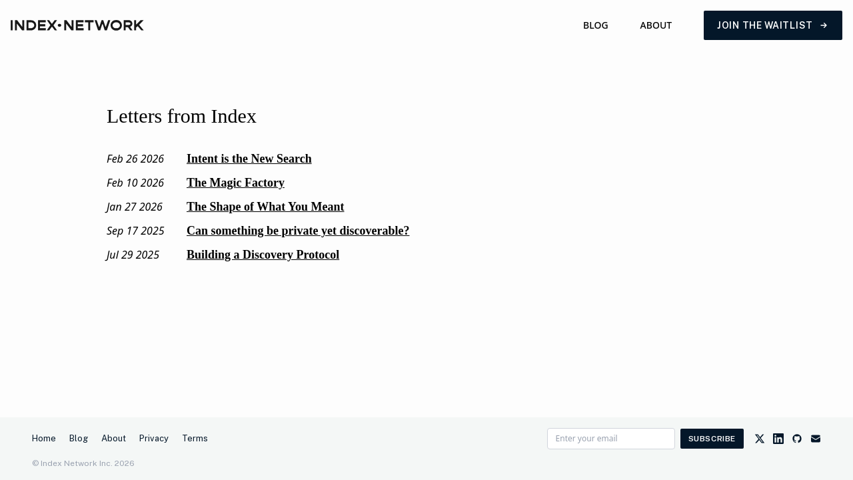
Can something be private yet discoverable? (298, 230)
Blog (595, 25)
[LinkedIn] (778, 438)
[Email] (815, 438)
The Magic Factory (236, 182)
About (656, 25)
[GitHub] (797, 438)
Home (44, 438)
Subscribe (712, 438)
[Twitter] (759, 438)
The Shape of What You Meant (266, 206)
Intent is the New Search (249, 158)
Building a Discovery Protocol (263, 254)
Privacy (154, 438)
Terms (195, 438)
